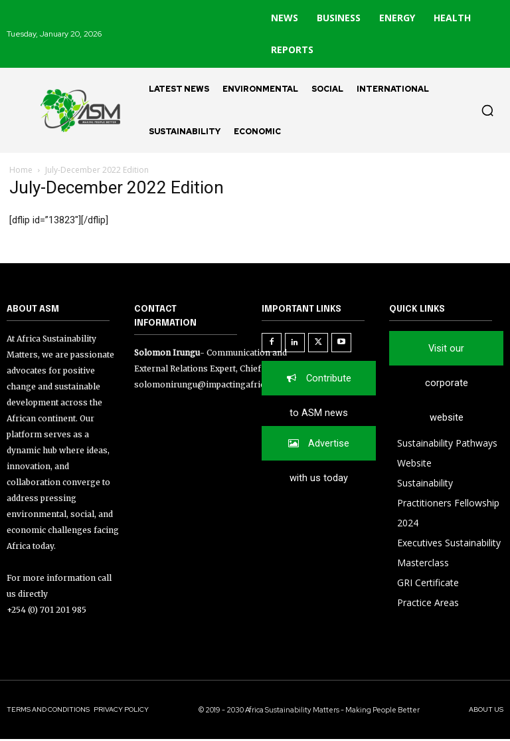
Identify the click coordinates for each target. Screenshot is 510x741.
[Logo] (74, 110)
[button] (487, 110)
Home (21, 169)
